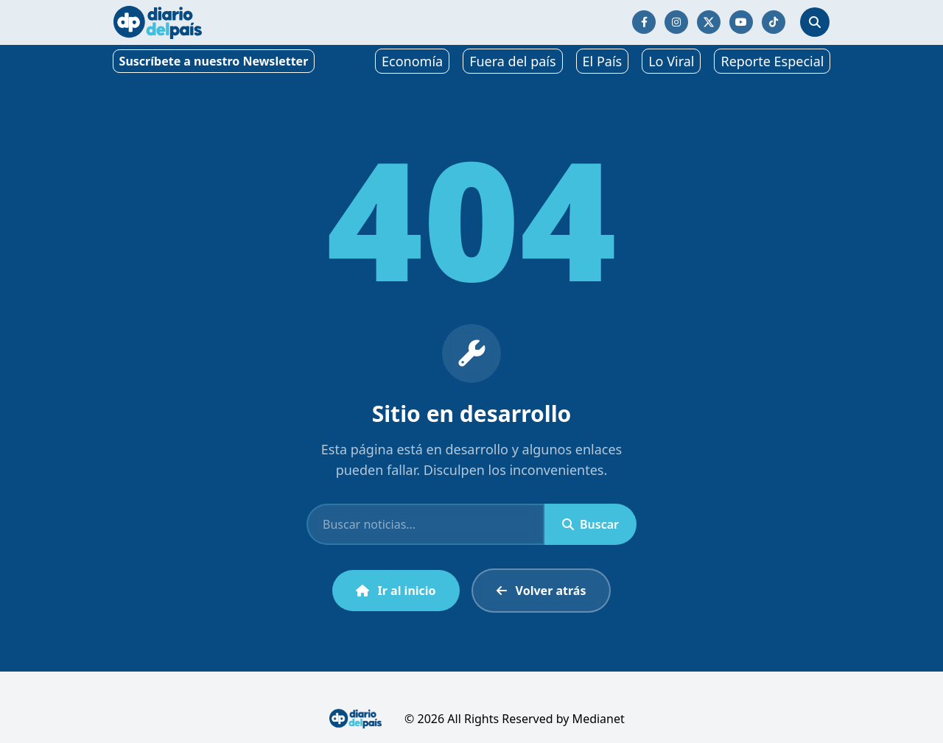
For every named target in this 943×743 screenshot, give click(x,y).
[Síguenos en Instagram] (676, 22)
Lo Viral (671, 61)
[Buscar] (425, 524)
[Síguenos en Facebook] (644, 22)
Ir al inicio (396, 590)
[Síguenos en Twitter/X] (709, 22)
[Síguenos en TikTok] (773, 22)
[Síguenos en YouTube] (741, 22)
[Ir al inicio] (157, 22)
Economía (412, 61)
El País (603, 61)
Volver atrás (541, 590)
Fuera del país (512, 61)
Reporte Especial (772, 61)
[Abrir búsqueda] (815, 22)
